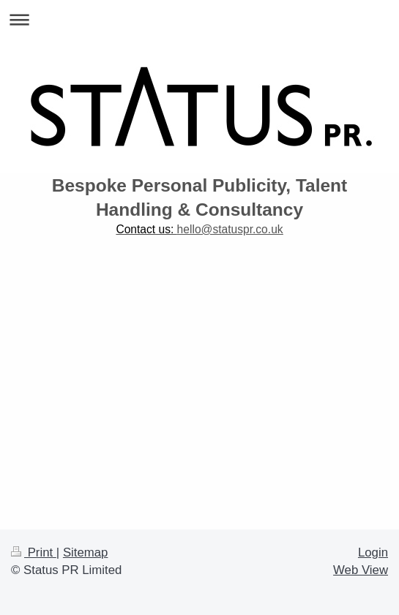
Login (373, 552)
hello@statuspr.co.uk (230, 229)
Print (33, 552)
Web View (360, 570)
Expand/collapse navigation (199, 19)
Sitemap (85, 552)
